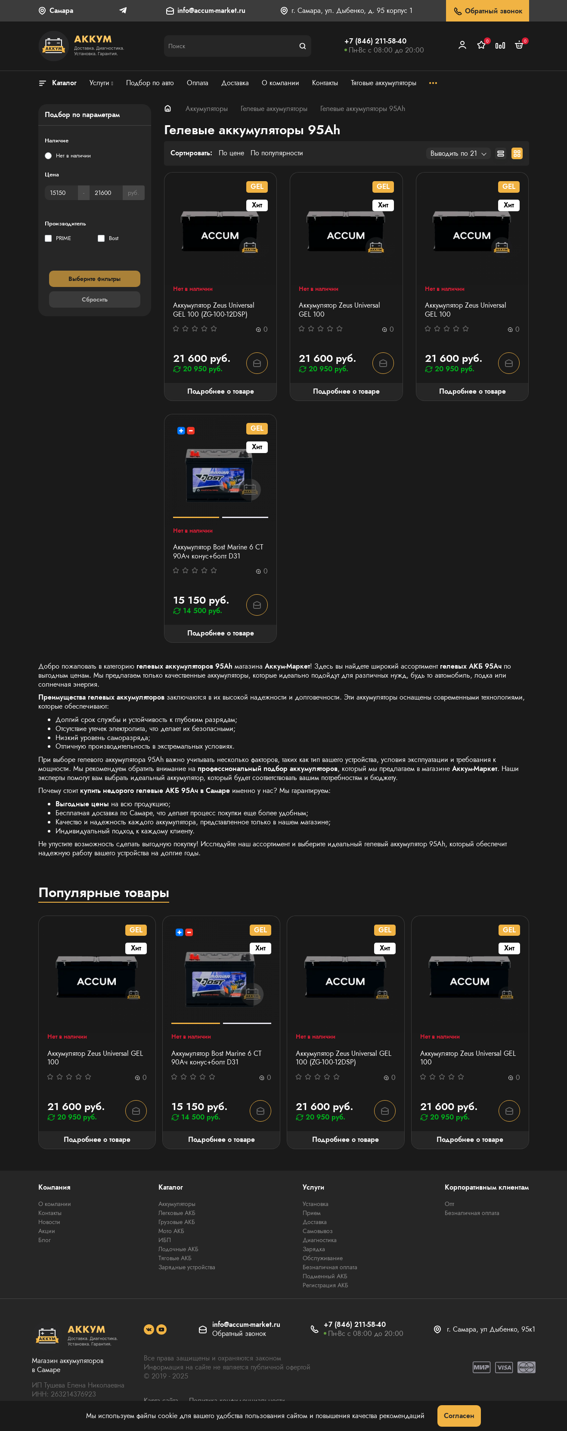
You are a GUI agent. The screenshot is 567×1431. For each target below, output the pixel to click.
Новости (49, 1222)
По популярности (277, 153)
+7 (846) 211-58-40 (375, 41)
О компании (54, 1204)
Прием (312, 1213)
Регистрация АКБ (325, 1285)
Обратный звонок (487, 11)
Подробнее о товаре (220, 391)
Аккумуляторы (207, 109)
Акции (46, 1231)
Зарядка (314, 1249)
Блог (44, 1240)
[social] (149, 1329)
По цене (231, 153)
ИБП (164, 1240)
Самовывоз (318, 1231)
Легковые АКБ (176, 1213)
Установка (315, 1204)
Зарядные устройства (186, 1267)
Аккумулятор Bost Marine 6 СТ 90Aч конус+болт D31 (218, 552)
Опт (449, 1204)
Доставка (315, 1222)
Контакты (50, 1213)
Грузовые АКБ (176, 1222)
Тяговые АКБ (175, 1258)
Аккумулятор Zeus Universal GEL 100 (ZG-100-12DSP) (213, 310)
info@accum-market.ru (211, 10)
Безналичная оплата (330, 1267)
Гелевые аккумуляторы (274, 109)
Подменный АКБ (325, 1276)
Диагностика (320, 1240)
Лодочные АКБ (178, 1249)
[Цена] (61, 192)
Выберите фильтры (94, 278)
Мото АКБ (171, 1231)
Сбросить (95, 299)
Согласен (459, 1416)
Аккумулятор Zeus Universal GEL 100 (339, 310)
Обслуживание (323, 1258)
